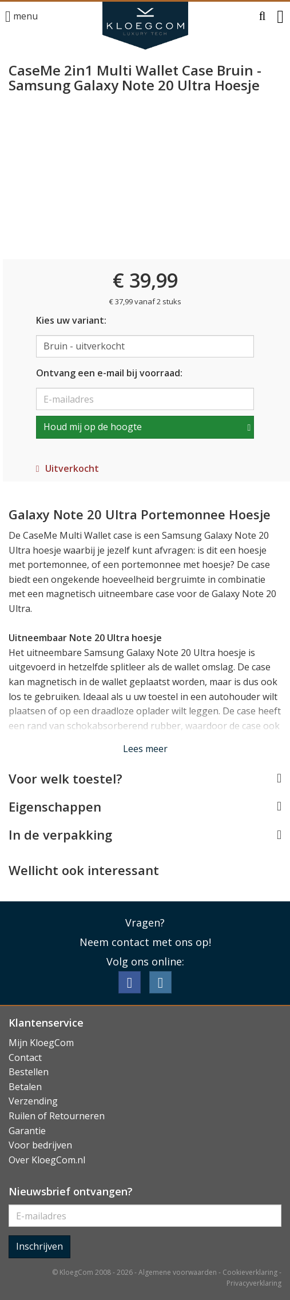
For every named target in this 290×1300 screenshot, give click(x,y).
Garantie (27, 1130)
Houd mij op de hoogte (92, 426)
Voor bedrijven (40, 1145)
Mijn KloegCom (41, 1042)
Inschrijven (39, 1246)
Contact (25, 1057)
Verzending (33, 1101)
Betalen (25, 1086)
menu (21, 17)
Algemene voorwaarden (177, 1272)
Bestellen (29, 1072)
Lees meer (145, 748)
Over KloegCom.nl (47, 1160)
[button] (262, 16)
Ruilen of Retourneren (57, 1116)
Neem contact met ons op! (145, 942)
